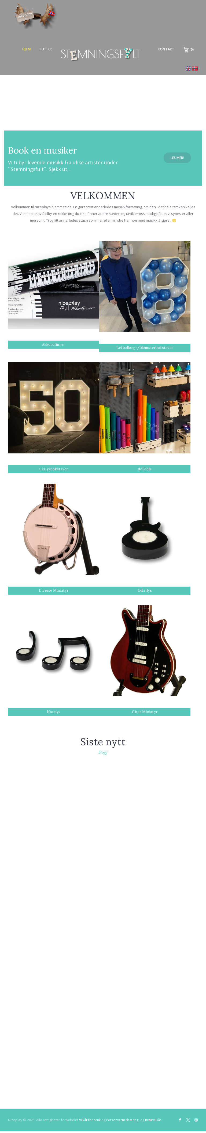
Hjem (18, 49)
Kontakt (164, 49)
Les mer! (177, 157)
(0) (187, 50)
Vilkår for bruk (90, 1121)
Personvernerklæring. (126, 1121)
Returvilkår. (158, 1121)
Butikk (39, 49)
